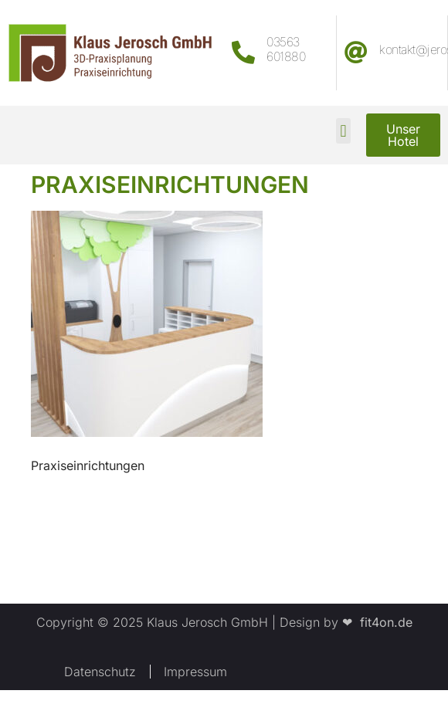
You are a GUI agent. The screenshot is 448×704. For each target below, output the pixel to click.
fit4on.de (382, 622)
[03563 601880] (243, 52)
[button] (343, 131)
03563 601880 (285, 49)
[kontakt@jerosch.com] (356, 52)
